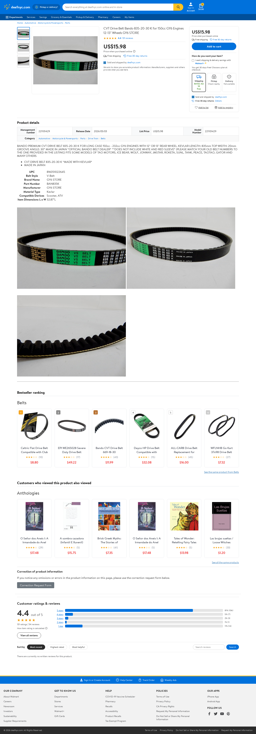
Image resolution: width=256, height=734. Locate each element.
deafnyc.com (133, 62)
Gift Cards (59, 716)
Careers (116, 17)
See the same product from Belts (221, 472)
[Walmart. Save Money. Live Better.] (17, 7)
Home (20, 22)
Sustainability (10, 716)
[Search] (178, 7)
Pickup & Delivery (85, 17)
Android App (213, 701)
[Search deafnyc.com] (117, 7)
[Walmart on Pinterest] (228, 714)
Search (232, 647)
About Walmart (11, 696)
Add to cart (214, 46)
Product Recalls (113, 716)
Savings (43, 17)
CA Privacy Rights (165, 706)
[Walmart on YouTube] (222, 714)
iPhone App (213, 696)
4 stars (60, 614)
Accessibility (111, 711)
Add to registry (224, 107)
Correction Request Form (35, 585)
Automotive (30, 22)
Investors (8, 711)
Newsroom (9, 706)
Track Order (146, 680)
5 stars (60, 610)
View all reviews (29, 635)
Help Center (124, 680)
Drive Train (93, 138)
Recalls (108, 706)
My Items (129, 17)
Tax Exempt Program (115, 720)
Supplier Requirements (15, 720)
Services (31, 17)
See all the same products (225, 562)
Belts (103, 138)
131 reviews (127, 38)
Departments (14, 17)
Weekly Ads (168, 680)
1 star (60, 626)
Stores (57, 701)
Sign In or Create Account (95, 680)
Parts (67, 22)
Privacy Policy (163, 701)
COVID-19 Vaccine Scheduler (120, 696)
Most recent (36, 647)
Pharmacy (103, 17)
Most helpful (78, 647)
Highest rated (57, 647)
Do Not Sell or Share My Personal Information (197, 730)
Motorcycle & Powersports (50, 22)
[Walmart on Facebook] (209, 714)
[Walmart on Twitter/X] (216, 714)
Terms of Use (162, 696)
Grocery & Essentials (61, 17)
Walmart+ (59, 711)
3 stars (60, 618)
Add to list (202, 107)
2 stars (60, 622)
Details (218, 101)
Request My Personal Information (173, 711)
